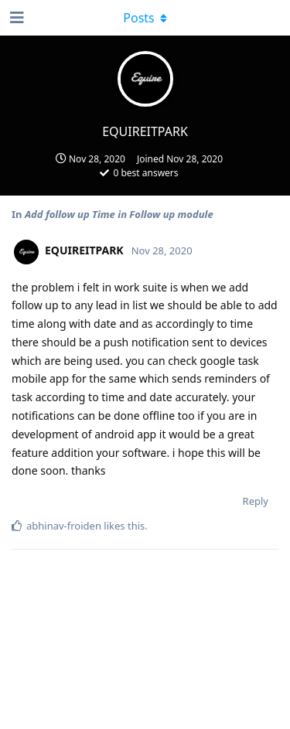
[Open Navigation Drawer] (15, 18)
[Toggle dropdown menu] (145, 18)
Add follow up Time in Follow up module (119, 214)
